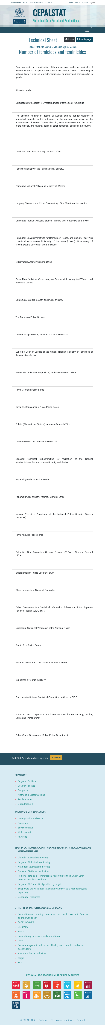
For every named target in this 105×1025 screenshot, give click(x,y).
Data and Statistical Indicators (33, 871)
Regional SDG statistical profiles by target (39, 884)
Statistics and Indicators (30, 812)
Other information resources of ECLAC (38, 907)
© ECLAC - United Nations (33, 1020)
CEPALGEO (49, 3)
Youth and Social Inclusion (32, 953)
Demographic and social (30, 818)
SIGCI (20, 962)
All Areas (22, 836)
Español (85, 3)
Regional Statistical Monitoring (34, 862)
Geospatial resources (29, 896)
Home (71, 3)
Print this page (84, 39)
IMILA (21, 940)
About (77, 3)
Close (69, 39)
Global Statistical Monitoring (33, 857)
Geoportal (23, 790)
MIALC (21, 931)
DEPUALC (23, 926)
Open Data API (25, 803)
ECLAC (25, 3)
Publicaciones (25, 799)
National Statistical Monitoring (34, 866)
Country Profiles (26, 785)
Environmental (25, 827)
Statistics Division (36, 3)
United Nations (15, 3)
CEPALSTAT (49, 13)
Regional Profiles (27, 781)
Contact (81, 1020)
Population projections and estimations (39, 935)
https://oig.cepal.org (60, 146)
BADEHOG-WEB (26, 922)
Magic (21, 957)
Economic (23, 823)
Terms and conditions (62, 1020)
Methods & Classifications (31, 794)
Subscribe (56, 757)
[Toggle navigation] (87, 30)
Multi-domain (25, 832)
